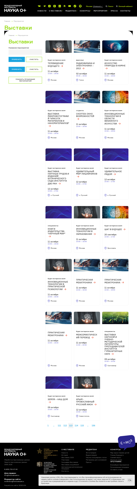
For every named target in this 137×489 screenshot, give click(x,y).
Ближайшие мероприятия (119, 465)
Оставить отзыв (116, 469)
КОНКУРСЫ (115, 449)
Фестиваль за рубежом (70, 464)
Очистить (34, 59)
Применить (17, 59)
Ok (129, 480)
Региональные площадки (119, 467)
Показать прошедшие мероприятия (25, 80)
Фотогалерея (91, 453)
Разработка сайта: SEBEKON (15, 485)
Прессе (114, 11)
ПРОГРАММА (115, 461)
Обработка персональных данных (17, 460)
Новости (41, 11)
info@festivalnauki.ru (11, 475)
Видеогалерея (91, 455)
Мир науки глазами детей (119, 453)
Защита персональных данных (15, 462)
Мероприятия (19, 21)
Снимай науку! (115, 457)
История (64, 455)
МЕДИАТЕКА (91, 449)
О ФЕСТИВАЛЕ (67, 449)
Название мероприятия (19, 48)
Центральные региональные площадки (72, 468)
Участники (65, 460)
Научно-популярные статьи (96, 457)
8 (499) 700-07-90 (11, 469)
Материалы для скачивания (96, 460)
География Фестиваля (69, 462)
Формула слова (116, 460)
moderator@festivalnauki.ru (14, 481)
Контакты (125, 11)
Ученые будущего (117, 455)
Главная (7, 21)
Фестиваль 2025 (67, 457)
